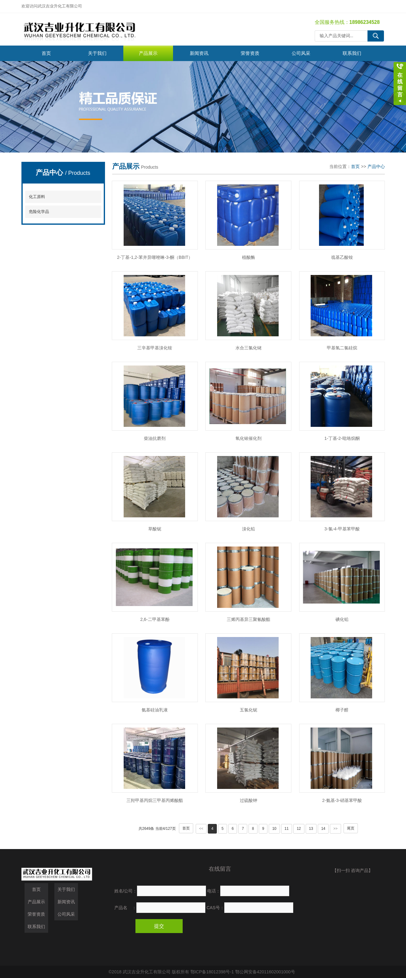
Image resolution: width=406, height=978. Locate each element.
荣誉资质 (250, 53)
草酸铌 (154, 528)
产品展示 (148, 53)
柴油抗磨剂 (155, 438)
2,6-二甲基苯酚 (154, 619)
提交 (159, 926)
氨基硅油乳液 (155, 709)
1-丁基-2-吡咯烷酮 (342, 438)
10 (274, 828)
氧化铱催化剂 (248, 438)
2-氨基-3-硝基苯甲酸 (342, 800)
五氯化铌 (248, 709)
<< (201, 828)
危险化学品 (39, 211)
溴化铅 (248, 528)
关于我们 (97, 53)
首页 (46, 53)
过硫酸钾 (248, 800)
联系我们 (352, 53)
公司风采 (301, 53)
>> (335, 828)
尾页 (350, 828)
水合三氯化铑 (248, 347)
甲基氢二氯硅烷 (342, 347)
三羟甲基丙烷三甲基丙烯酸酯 (154, 800)
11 (287, 828)
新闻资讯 (199, 53)
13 (311, 828)
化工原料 (37, 196)
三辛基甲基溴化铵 (154, 347)
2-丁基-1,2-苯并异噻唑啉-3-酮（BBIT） (155, 257)
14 (323, 828)
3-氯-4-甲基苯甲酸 (342, 528)
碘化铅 (342, 619)
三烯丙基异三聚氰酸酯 (248, 619)
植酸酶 (248, 257)
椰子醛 (342, 709)
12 (299, 828)
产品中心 (376, 166)
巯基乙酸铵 (342, 257)
